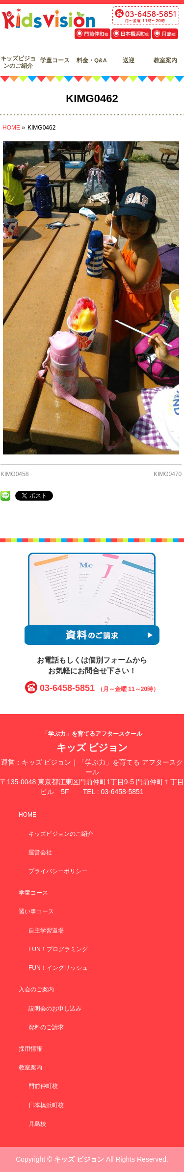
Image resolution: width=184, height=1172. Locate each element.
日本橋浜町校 (46, 1105)
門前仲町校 (43, 1086)
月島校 (37, 1123)
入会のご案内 (36, 989)
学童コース (33, 892)
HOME (27, 814)
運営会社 (40, 852)
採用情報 (30, 1048)
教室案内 (30, 1067)
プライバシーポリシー (57, 871)
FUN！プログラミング (58, 949)
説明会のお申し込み (54, 1008)
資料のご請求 (46, 1027)
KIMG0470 (168, 474)
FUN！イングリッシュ (58, 967)
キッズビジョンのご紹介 (60, 833)
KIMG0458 (14, 474)
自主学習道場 (46, 930)
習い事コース (36, 911)
